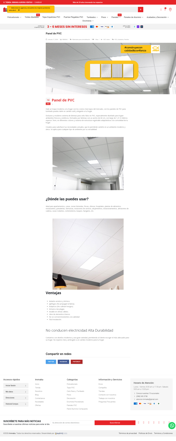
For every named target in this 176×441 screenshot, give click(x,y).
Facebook (63, 362)
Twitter (51, 362)
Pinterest (76, 362)
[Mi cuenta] (161, 10)
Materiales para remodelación (81, 39)
